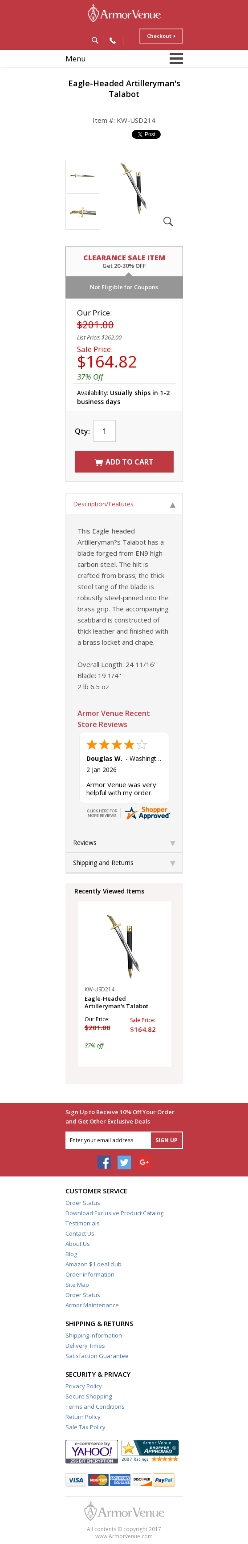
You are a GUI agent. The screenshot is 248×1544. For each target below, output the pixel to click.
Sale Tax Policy (85, 1427)
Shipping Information (93, 1335)
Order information (89, 1274)
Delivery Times (85, 1346)
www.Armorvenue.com (124, 1536)
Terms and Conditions (95, 1407)
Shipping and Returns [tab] (124, 862)
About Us (77, 1244)
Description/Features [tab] (124, 504)
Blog (71, 1254)
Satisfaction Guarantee (97, 1356)
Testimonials (82, 1223)
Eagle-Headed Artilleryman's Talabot (116, 1002)
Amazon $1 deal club (93, 1264)
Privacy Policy (83, 1386)
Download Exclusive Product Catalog (114, 1213)
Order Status (82, 1203)
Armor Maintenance (92, 1305)
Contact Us (79, 1233)
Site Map (77, 1285)
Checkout (159, 35)
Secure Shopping (88, 1396)
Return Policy (83, 1417)
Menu (75, 58)
